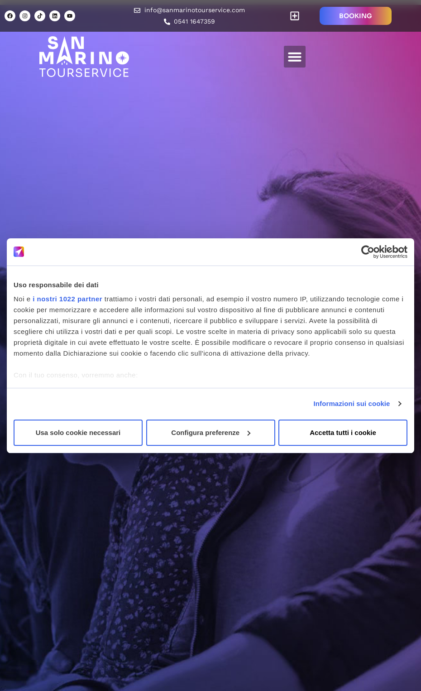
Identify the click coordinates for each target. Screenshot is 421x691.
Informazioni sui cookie (352, 403)
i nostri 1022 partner (67, 299)
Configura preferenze (210, 432)
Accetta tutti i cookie (343, 432)
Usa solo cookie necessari (78, 432)
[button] (294, 16)
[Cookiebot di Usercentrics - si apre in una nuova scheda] (367, 252)
